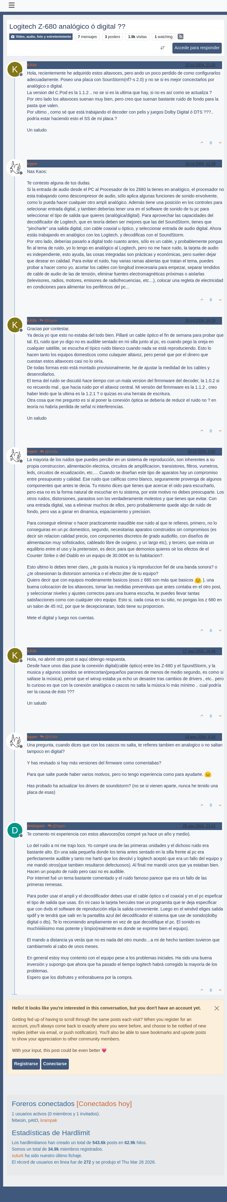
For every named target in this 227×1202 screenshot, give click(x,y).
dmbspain (36, 826)
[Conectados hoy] (104, 1104)
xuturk (18, 1155)
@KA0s (48, 452)
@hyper (48, 320)
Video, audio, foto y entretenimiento (41, 37)
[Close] (217, 1008)
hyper (32, 164)
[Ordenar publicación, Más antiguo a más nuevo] (162, 48)
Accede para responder (197, 47)
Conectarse (55, 1063)
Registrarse (26, 1063)
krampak (49, 1120)
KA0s (32, 65)
